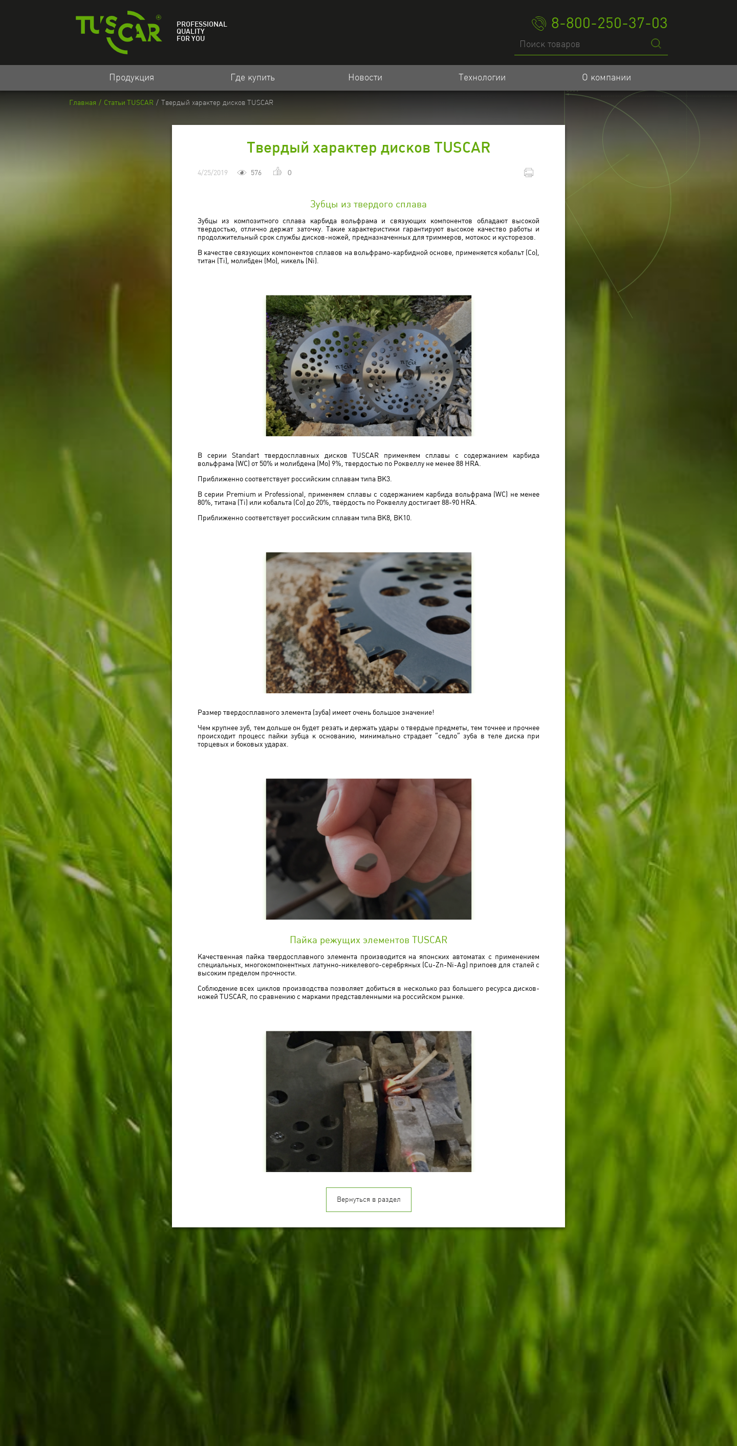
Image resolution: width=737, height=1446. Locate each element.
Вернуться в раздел (369, 1323)
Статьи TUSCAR (129, 103)
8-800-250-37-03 (600, 23)
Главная (82, 103)
